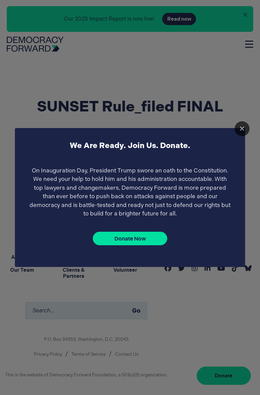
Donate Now (130, 238)
